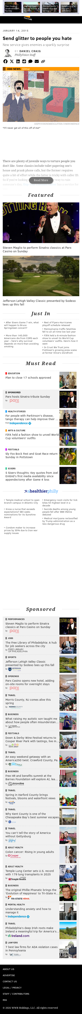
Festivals (13, 449)
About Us (8, 969)
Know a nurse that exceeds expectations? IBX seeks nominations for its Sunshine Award (20, 513)
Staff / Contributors (16, 993)
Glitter (26, 69)
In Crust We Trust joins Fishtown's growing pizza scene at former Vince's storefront (59, 350)
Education (14, 373)
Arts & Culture (16, 430)
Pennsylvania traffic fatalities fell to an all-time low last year (59, 330)
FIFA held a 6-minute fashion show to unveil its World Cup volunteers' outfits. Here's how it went (60, 339)
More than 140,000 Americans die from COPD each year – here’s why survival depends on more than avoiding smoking (21, 341)
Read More (41, 180)
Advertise (9, 975)
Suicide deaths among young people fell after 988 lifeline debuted (59, 511)
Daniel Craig (30, 51)
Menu (76, 19)
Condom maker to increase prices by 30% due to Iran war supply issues (21, 530)
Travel (12, 695)
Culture (28, 18)
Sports (12, 657)
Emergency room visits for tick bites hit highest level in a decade (59, 502)
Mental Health (16, 904)
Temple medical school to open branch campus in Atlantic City (21, 501)
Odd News (14, 69)
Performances (16, 619)
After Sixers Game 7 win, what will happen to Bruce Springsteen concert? (21, 325)
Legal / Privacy (12, 987)
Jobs (10, 638)
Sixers (12, 468)
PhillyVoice (8, 19)
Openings (13, 676)
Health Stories (17, 411)
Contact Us (10, 981)
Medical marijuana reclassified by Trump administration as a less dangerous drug (60, 521)
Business (13, 714)
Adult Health (15, 847)
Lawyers (13, 942)
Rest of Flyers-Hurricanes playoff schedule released (57, 324)
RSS (5, 999)
